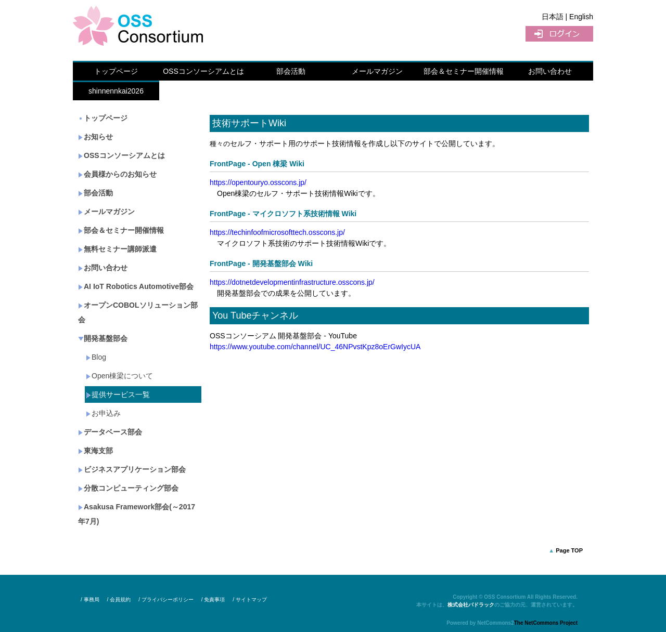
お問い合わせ (550, 71)
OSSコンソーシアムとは (203, 71)
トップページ (116, 71)
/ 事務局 (90, 599)
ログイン (559, 34)
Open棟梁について (119, 376)
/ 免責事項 (213, 599)
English (581, 16)
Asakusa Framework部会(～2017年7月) (136, 514)
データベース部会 (110, 432)
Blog (96, 357)
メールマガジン (377, 71)
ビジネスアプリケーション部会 (132, 469)
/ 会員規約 (119, 599)
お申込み (103, 413)
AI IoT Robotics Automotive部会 (136, 286)
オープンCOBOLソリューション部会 (138, 312)
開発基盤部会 (102, 338)
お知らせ (95, 137)
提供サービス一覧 (118, 394)
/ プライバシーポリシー (166, 599)
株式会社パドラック (470, 605)
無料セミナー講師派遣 (117, 249)
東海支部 (95, 450)
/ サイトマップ (250, 599)
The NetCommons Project (546, 623)
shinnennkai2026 (116, 91)
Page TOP (569, 550)
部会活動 (290, 71)
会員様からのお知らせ (117, 174)
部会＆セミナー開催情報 (464, 71)
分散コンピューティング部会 (128, 488)
